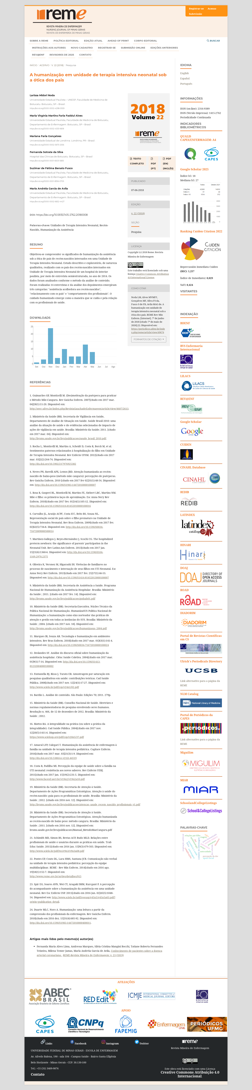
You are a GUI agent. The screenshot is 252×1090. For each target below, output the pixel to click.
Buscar (213, 40)
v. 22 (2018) (57, 65)
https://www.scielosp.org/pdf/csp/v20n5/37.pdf (57, 737)
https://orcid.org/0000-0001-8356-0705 (47, 181)
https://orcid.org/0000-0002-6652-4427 (47, 201)
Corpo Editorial (145, 40)
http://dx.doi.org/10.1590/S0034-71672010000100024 (78, 645)
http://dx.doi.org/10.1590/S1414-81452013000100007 (78, 577)
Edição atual (93, 40)
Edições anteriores (164, 47)
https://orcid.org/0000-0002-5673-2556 (47, 145)
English (184, 73)
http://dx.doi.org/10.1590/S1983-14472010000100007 (65, 484)
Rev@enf (38, 54)
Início (33, 65)
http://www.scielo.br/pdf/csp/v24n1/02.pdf (54, 687)
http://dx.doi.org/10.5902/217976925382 (53, 463)
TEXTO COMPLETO (137, 161)
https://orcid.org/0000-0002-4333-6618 (47, 129)
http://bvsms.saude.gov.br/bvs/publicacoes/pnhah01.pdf (62, 598)
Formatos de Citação (148, 339)
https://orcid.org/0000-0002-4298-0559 (47, 108)
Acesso (212, 8)
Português (186, 83)
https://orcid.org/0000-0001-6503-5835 (47, 161)
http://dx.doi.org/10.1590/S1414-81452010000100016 (60, 505)
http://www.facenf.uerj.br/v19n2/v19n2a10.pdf (57, 779)
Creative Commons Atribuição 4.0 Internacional (190, 1074)
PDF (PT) (153, 166)
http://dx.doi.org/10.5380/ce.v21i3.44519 (53, 758)
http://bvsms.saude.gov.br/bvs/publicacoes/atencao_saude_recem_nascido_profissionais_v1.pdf (85, 804)
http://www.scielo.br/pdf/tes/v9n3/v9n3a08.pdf (57, 851)
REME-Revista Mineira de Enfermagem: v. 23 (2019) (93, 955)
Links (46, 1043)
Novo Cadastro (82, 47)
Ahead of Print (118, 40)
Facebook (77, 1043)
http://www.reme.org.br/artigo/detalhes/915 (55, 876)
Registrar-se (107, 47)
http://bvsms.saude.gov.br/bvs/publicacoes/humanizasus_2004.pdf (68, 628)
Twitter (141, 1043)
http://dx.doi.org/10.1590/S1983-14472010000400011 (60, 922)
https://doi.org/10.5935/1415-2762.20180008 (62, 214)
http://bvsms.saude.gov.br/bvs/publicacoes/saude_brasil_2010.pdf (68, 438)
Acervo (44, 65)
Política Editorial (66, 40)
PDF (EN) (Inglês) (168, 163)
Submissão (195, 13)
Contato (85, 54)
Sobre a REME (39, 40)
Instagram (110, 1043)
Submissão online (133, 47)
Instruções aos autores (49, 47)
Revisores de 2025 (62, 54)
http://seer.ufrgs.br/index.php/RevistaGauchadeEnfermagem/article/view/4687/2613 (79, 408)
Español (185, 78)
